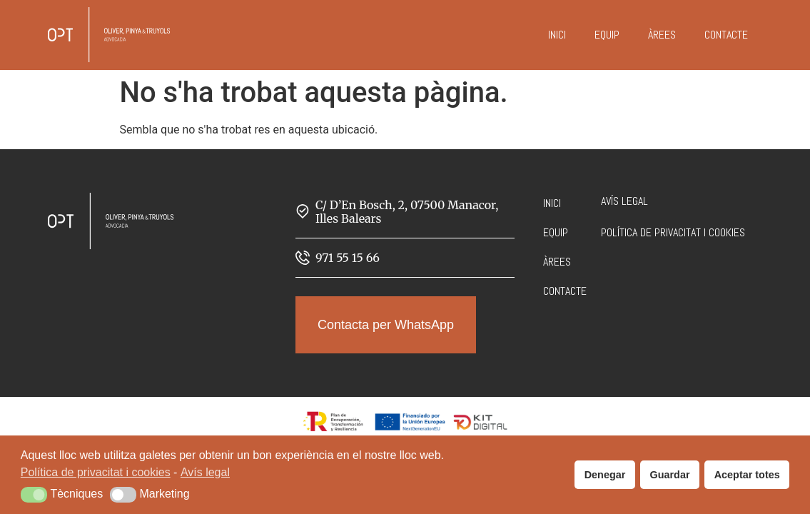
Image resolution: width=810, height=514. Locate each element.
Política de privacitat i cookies (673, 232)
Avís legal (624, 200)
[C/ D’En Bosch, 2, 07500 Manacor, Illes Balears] (302, 211)
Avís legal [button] (205, 472)
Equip (606, 34)
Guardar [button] (670, 474)
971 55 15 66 (347, 258)
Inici (557, 34)
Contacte (726, 34)
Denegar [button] (605, 474)
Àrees (662, 34)
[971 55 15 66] (302, 258)
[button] (34, 495)
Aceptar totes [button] (747, 474)
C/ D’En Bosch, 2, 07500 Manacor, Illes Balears (406, 212)
